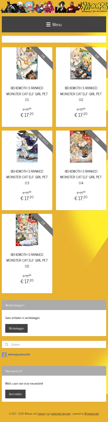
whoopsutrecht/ (16, 355)
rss (48, 413)
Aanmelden (15, 393)
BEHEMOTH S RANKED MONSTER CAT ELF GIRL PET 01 (27, 93)
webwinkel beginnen (61, 413)
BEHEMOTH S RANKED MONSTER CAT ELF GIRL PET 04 (81, 177)
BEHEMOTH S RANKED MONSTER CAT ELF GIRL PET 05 (27, 260)
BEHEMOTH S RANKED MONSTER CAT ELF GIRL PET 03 (27, 177)
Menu (54, 24)
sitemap (41, 413)
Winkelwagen (16, 328)
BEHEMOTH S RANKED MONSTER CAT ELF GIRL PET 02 (81, 93)
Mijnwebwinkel (91, 413)
